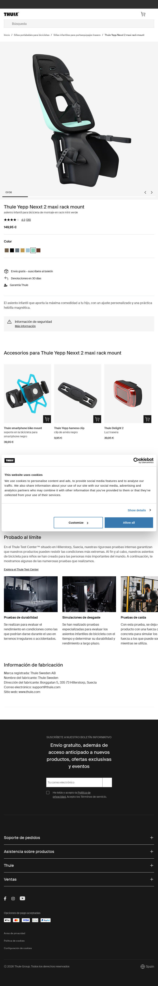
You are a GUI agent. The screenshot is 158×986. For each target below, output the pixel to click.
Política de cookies (14, 940)
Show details (137, 510)
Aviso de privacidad (14, 933)
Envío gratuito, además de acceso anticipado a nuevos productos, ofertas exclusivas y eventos (79, 755)
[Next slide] (151, 192)
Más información (25, 326)
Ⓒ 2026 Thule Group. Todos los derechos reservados (36, 966)
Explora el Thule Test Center (21, 569)
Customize (78, 522)
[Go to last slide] (145, 192)
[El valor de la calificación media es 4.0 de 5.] (15, 220)
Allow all (129, 522)
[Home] (29, 14)
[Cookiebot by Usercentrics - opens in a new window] (136, 460)
